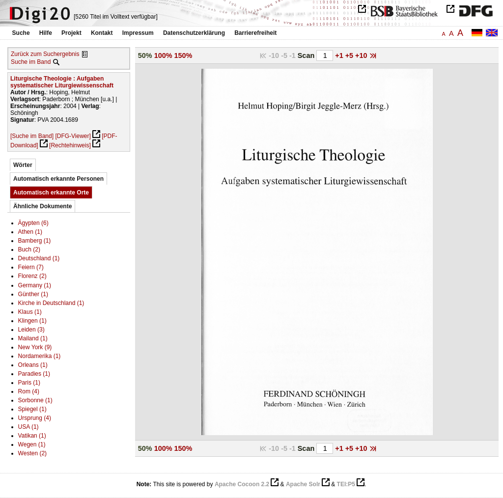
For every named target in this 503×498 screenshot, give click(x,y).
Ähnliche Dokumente (42, 206)
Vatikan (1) (32, 435)
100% (163, 55)
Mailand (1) (33, 338)
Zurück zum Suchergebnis (45, 54)
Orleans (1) (33, 364)
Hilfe (45, 32)
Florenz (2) (32, 276)
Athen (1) (30, 231)
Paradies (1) (34, 373)
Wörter (22, 165)
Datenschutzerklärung (194, 32)
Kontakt (102, 32)
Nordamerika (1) (39, 356)
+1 (340, 55)
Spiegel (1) (32, 409)
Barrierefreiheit (255, 32)
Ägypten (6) (33, 223)
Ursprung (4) (34, 418)
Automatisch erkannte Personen (58, 178)
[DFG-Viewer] (72, 136)
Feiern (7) (31, 267)
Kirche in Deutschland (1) (51, 303)
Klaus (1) (30, 311)
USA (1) (28, 426)
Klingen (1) (32, 320)
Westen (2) (32, 453)
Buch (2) (29, 249)
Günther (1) (33, 294)
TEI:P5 (346, 484)
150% (183, 55)
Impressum (138, 32)
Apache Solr (303, 484)
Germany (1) (34, 285)
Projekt (71, 32)
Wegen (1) (32, 444)
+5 (350, 55)
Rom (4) (28, 391)
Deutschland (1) (39, 258)
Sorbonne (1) (35, 400)
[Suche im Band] (32, 136)
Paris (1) (29, 382)
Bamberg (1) (34, 240)
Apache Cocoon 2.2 (242, 484)
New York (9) (35, 347)
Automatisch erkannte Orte (51, 192)
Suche (21, 32)
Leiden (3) (31, 329)
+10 (362, 55)
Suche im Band (31, 61)
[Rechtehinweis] (70, 145)
